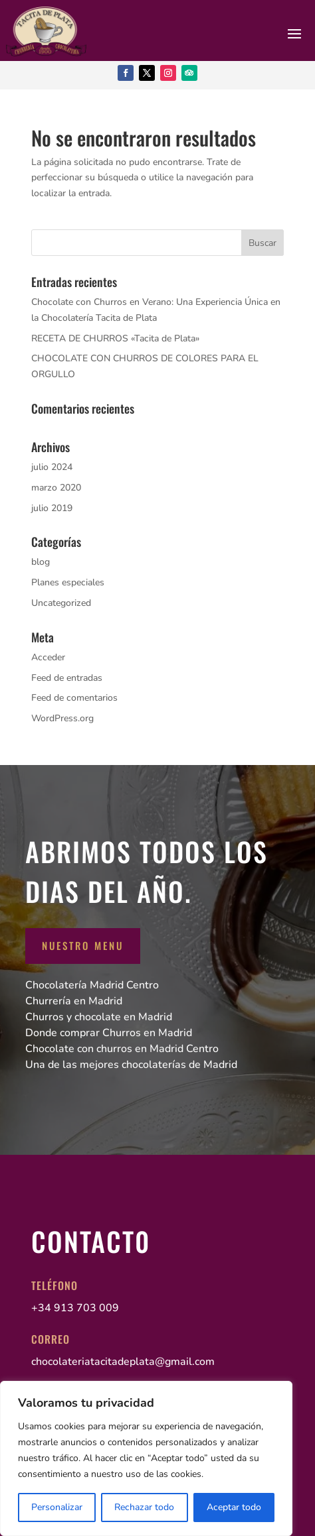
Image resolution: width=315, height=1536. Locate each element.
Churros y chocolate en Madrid (98, 1017)
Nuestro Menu (83, 945)
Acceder (48, 657)
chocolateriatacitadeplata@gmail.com (123, 1361)
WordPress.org (62, 718)
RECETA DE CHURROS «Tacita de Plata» (115, 338)
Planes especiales (67, 582)
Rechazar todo (144, 1507)
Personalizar (56, 1507)
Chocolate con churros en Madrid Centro (122, 1048)
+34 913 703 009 (75, 1308)
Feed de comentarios (74, 697)
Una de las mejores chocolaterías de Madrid (131, 1064)
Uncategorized (61, 603)
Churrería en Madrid (73, 1001)
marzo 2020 (56, 487)
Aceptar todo (234, 1507)
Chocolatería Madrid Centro (92, 985)
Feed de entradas (66, 678)
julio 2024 (51, 467)
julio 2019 (51, 508)
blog (40, 562)
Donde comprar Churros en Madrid (108, 1033)
